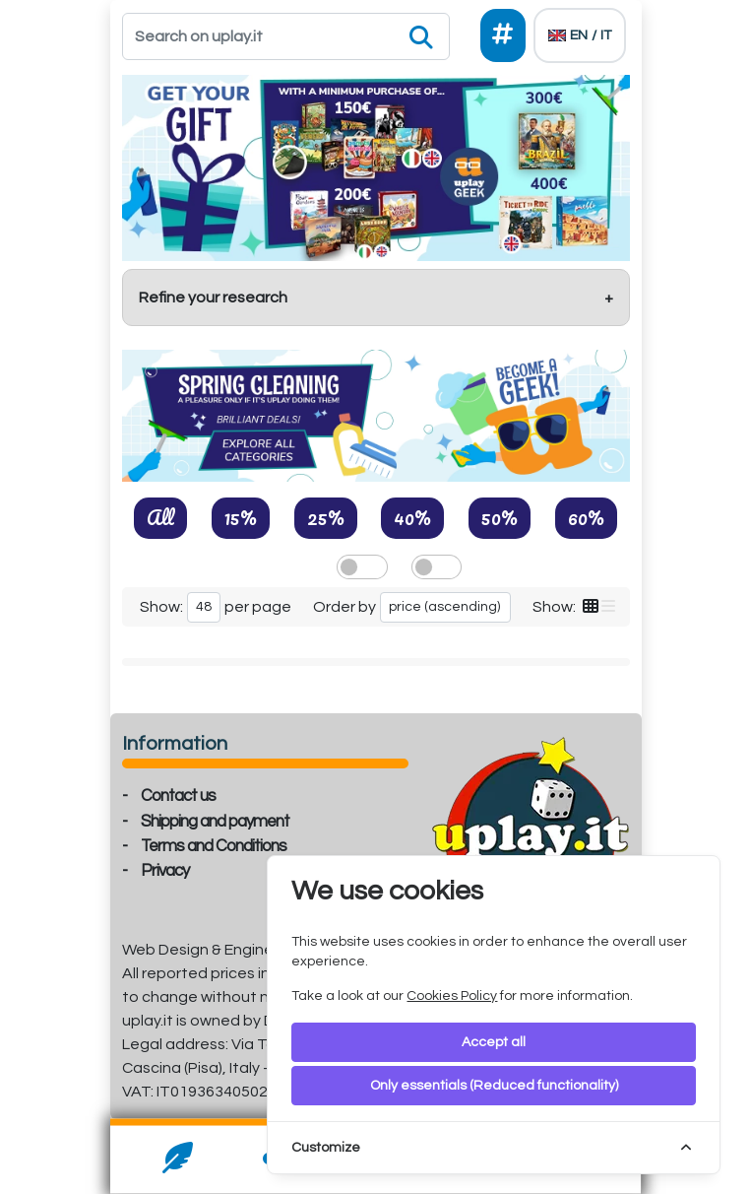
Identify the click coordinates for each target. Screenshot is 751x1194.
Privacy (165, 871)
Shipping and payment (215, 821)
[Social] (503, 35)
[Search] (286, 36)
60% (586, 517)
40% (412, 517)
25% (325, 517)
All (160, 517)
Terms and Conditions (213, 846)
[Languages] (579, 35)
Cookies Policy (452, 996)
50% (499, 517)
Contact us (178, 796)
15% (240, 517)
